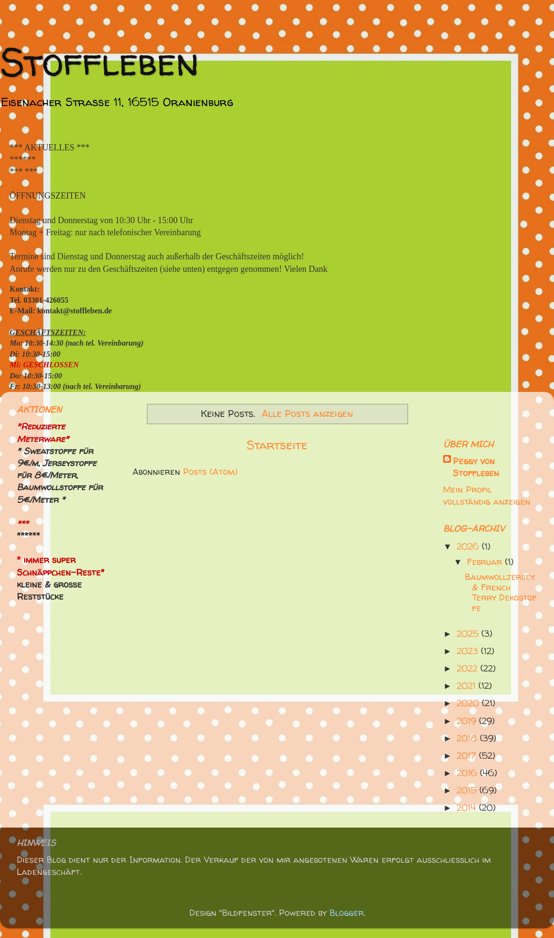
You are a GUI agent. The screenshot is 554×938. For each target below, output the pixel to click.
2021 (467, 686)
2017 (468, 756)
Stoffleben (99, 61)
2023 (469, 651)
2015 (468, 790)
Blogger (347, 913)
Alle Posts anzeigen (307, 413)
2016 (468, 773)
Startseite (277, 444)
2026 (469, 546)
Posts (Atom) (210, 472)
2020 (469, 703)
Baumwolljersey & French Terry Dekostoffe (501, 592)
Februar (486, 562)
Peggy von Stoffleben (476, 467)
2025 (469, 634)
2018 (468, 738)
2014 (468, 808)
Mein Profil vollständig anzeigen (486, 495)
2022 (468, 668)
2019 (468, 721)
